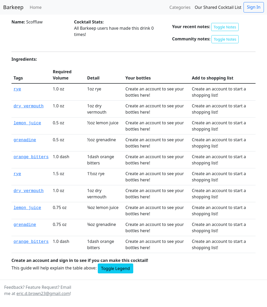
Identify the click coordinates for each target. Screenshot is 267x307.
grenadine (25, 140)
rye (17, 89)
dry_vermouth (29, 106)
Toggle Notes (225, 26)
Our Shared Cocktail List (218, 7)
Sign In (253, 7)
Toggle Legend (115, 268)
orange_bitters (31, 157)
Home (36, 7)
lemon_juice (27, 123)
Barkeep (13, 7)
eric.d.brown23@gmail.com (43, 293)
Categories (180, 7)
